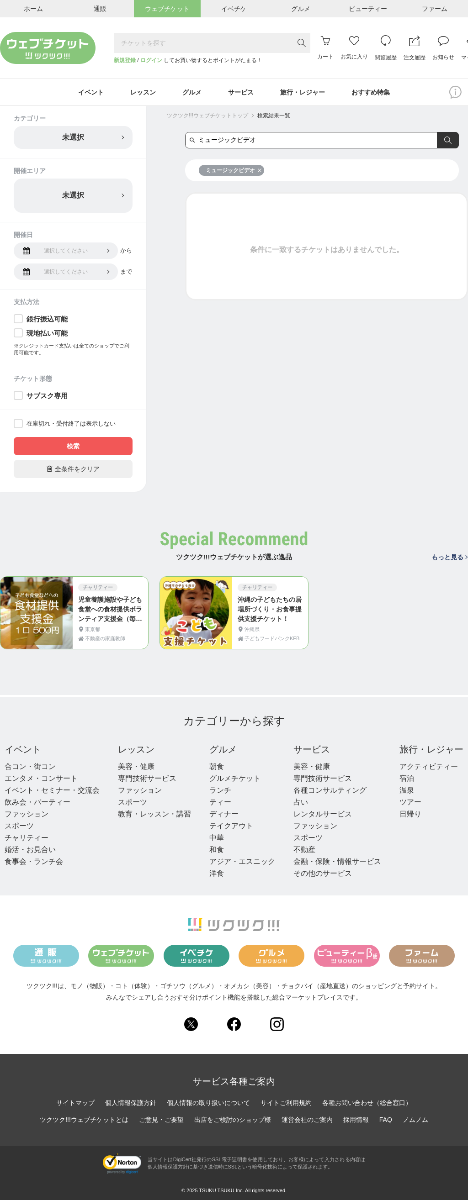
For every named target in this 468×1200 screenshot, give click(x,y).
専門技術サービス (147, 778)
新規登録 (125, 60)
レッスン (136, 749)
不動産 (304, 849)
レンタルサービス (322, 814)
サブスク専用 (47, 396)
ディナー (224, 814)
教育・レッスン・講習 (154, 814)
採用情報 (356, 1119)
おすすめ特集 (370, 92)
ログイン (151, 60)
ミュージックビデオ (234, 170)
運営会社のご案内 (307, 1119)
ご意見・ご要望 (161, 1119)
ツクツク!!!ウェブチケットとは (84, 1119)
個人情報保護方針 (130, 1102)
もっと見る (449, 557)
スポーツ (19, 826)
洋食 (216, 873)
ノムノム (415, 1119)
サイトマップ (75, 1102)
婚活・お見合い (30, 849)
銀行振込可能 (47, 319)
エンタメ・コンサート (41, 778)
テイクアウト (231, 826)
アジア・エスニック (242, 861)
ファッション (26, 814)
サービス (311, 749)
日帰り (410, 814)
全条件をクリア (73, 469)
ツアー (410, 802)
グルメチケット (235, 778)
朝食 (216, 766)
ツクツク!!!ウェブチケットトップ (207, 115)
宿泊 (406, 778)
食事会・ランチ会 (34, 861)
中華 (216, 838)
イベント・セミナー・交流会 (52, 790)
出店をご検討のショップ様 (232, 1119)
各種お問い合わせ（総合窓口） (367, 1102)
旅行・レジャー (431, 749)
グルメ (223, 749)
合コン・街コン (30, 766)
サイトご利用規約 (286, 1102)
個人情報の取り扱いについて (208, 1102)
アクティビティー (428, 766)
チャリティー (26, 838)
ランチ (220, 790)
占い (300, 802)
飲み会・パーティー (37, 802)
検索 (73, 446)
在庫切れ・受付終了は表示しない (71, 423)
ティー (220, 802)
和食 (216, 849)
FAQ (385, 1119)
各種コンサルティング (330, 790)
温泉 (406, 790)
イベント (23, 749)
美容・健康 (136, 766)
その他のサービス (322, 873)
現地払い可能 (47, 333)
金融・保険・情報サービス (337, 861)
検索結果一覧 (273, 115)
